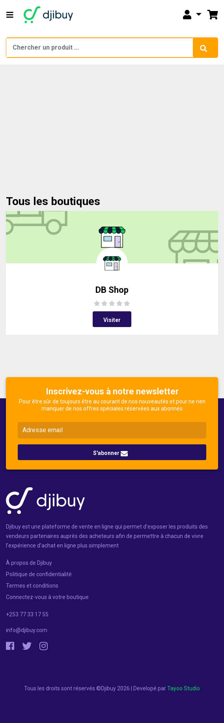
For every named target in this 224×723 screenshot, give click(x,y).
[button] (10, 15)
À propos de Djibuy (29, 563)
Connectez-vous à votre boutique (47, 597)
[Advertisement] (112, 136)
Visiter (112, 320)
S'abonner (110, 453)
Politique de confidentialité (39, 574)
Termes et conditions (32, 585)
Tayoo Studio (183, 688)
